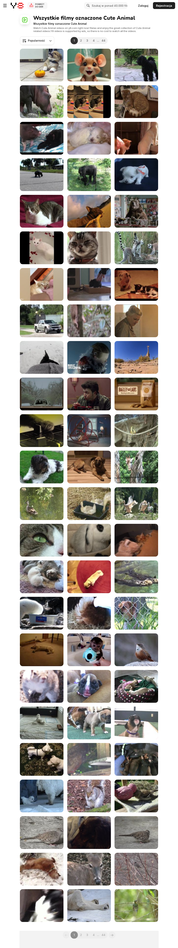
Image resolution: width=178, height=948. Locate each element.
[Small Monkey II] (136, 430)
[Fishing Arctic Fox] (41, 613)
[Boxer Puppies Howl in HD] (136, 723)
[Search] (87, 5)
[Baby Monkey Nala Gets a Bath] (89, 649)
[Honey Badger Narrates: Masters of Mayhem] (136, 320)
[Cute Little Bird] (136, 649)
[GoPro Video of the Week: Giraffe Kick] (136, 357)
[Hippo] (41, 101)
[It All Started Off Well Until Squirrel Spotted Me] (41, 686)
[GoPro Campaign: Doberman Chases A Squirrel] (41, 357)
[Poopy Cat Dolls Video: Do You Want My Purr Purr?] (89, 101)
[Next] (112, 935)
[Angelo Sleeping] (89, 832)
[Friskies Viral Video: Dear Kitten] (89, 247)
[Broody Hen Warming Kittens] (89, 613)
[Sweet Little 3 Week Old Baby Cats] (41, 576)
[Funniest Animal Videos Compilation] (41, 247)
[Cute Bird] (41, 832)
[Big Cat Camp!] (41, 320)
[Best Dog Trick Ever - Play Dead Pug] (89, 576)
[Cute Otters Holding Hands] (136, 576)
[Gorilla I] (89, 174)
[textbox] (37, 41)
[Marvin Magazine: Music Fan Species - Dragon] (41, 394)
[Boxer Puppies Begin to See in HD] (89, 723)
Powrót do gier (39, 5)
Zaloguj (143, 5)
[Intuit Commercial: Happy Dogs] (136, 394)
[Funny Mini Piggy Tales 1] (41, 138)
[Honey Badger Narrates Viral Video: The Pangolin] (89, 320)
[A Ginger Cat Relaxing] (136, 101)
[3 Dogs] (136, 65)
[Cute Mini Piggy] (136, 284)
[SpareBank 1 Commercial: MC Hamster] (89, 430)
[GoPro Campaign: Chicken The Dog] (89, 211)
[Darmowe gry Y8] (17, 5)
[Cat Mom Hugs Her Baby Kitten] (136, 540)
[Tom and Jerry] (89, 65)
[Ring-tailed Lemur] (136, 247)
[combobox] (37, 40)
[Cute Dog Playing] (41, 759)
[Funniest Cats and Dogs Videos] (41, 284)
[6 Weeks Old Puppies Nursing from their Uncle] (41, 723)
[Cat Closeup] (41, 540)
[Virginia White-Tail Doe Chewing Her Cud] (89, 869)
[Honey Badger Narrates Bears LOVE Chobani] (136, 211)
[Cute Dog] (41, 467)
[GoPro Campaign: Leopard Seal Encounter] (89, 357)
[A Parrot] (89, 759)
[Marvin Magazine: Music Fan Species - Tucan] (89, 394)
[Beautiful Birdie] (136, 905)
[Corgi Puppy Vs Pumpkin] (41, 65)
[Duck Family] (41, 503)
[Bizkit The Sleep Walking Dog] (41, 649)
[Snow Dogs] (41, 869)
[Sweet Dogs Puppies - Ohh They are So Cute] (136, 174)
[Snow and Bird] (136, 869)
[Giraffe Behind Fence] (136, 467)
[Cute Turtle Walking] (41, 174)
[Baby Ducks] (89, 503)
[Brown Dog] (89, 467)
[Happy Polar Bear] (89, 905)
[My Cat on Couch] (41, 211)
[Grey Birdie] (136, 832)
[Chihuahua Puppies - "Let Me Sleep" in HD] (136, 686)
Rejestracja (164, 5)
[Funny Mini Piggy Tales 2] (89, 284)
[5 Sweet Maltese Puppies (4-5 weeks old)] (41, 796)
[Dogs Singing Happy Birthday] (136, 613)
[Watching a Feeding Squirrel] (89, 796)
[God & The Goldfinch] (136, 796)
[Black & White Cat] (41, 905)
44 (103, 40)
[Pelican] (136, 503)
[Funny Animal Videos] (136, 138)
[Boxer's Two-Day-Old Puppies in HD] (89, 686)
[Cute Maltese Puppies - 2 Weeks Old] (89, 138)
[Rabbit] (89, 540)
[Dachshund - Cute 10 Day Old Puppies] (136, 759)
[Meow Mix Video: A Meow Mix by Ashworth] (41, 430)
